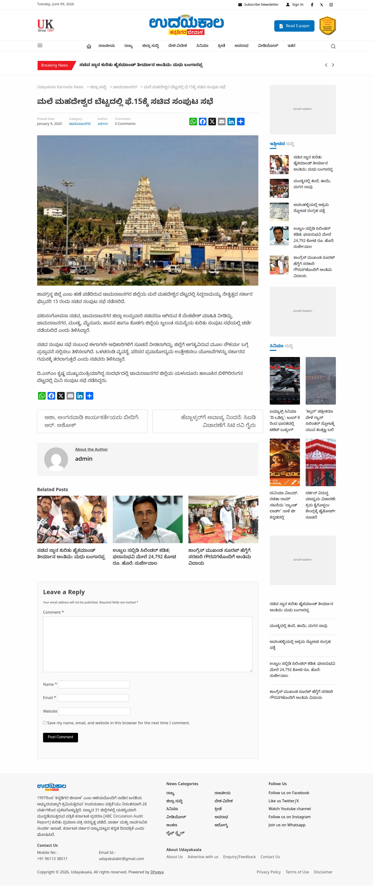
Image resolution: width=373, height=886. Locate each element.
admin (103, 124)
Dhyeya (157, 873)
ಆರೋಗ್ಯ (221, 826)
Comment (53, 613)
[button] (40, 46)
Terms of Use (298, 873)
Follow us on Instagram (290, 818)
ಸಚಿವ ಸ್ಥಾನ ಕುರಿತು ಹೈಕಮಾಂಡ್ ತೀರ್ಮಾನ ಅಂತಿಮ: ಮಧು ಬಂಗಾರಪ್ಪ (141, 66)
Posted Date (45, 120)
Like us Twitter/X (284, 802)
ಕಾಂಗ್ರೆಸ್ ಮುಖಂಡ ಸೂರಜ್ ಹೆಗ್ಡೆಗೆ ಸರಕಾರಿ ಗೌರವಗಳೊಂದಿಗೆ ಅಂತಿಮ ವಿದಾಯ (219, 558)
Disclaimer (324, 873)
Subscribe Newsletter (258, 5)
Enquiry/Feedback (240, 858)
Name (50, 685)
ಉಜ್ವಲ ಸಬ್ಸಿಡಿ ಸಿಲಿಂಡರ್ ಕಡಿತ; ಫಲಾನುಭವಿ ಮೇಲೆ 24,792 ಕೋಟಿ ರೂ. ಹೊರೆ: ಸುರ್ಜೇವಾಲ (144, 558)
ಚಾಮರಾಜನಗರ (79, 124)
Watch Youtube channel (290, 810)
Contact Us (271, 858)
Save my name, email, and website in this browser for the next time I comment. (118, 724)
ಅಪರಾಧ (241, 46)
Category (75, 120)
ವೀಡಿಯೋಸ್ (268, 46)
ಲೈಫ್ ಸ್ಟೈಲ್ (175, 834)
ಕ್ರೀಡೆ (221, 46)
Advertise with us (203, 858)
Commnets (123, 120)
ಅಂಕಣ (171, 826)
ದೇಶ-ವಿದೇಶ (177, 46)
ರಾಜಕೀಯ (106, 46)
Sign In (295, 5)
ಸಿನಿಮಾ (202, 46)
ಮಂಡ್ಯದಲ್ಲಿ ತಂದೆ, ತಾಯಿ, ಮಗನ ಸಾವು (298, 627)
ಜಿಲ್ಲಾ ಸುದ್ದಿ (150, 46)
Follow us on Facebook (289, 794)
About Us (174, 858)
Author (103, 120)
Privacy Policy (269, 873)
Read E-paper (294, 26)
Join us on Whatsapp (287, 826)
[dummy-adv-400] (303, 110)
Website (50, 712)
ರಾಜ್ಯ (128, 46)
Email (49, 699)
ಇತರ (291, 46)
